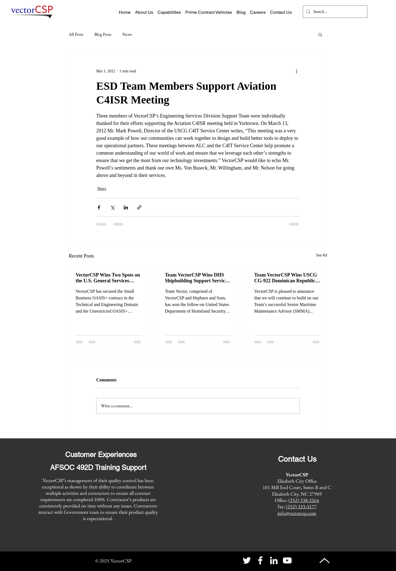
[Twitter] (246, 560)
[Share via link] (139, 207)
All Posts (76, 34)
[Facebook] (260, 560)
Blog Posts (102, 34)
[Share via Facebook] (98, 207)
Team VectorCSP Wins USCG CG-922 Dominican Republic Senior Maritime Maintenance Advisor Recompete (286, 278)
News (127, 34)
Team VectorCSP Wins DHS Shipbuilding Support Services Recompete (197, 278)
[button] (320, 34)
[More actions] (296, 71)
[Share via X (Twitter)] (112, 207)
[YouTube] (287, 560)
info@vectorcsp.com (296, 513)
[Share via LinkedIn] (125, 207)
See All (321, 255)
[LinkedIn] (273, 560)
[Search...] (335, 12)
